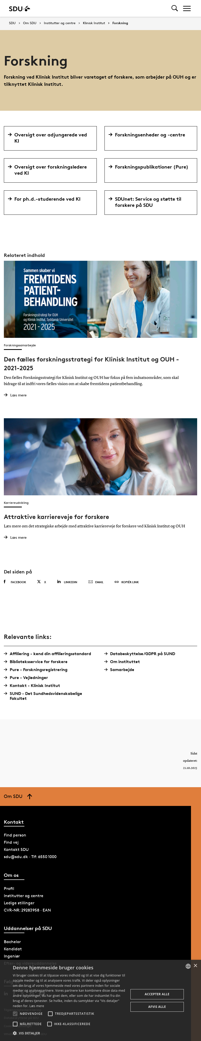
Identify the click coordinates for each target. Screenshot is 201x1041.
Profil (9, 888)
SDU (12, 23)
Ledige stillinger (19, 902)
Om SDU (29, 23)
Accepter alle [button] (157, 994)
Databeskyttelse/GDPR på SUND (141, 653)
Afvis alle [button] (157, 1007)
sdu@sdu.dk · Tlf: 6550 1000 (30, 856)
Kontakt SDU (16, 849)
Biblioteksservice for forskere (38, 661)
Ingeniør (12, 956)
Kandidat (13, 948)
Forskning (120, 23)
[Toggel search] (174, 8)
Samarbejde (121, 669)
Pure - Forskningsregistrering (38, 669)
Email (95, 582)
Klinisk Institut (94, 23)
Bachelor (12, 941)
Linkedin (67, 582)
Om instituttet (124, 661)
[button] (15, 1014)
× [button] (195, 966)
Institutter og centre (59, 23)
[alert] (100, 1000)
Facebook (15, 582)
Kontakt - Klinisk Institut (34, 685)
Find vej (11, 842)
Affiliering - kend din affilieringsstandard (49, 653)
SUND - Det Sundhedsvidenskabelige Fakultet (45, 696)
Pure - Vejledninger (28, 677)
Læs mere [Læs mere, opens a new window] (36, 1006)
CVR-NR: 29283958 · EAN (27, 910)
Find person (15, 835)
